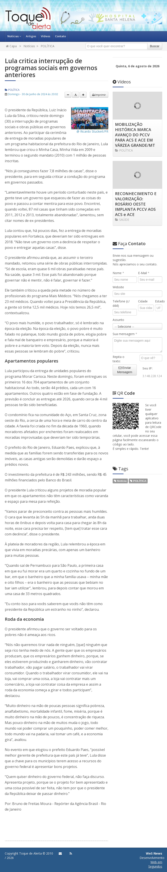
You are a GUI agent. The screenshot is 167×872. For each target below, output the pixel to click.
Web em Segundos (155, 864)
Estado (158, 301)
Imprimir (99, 94)
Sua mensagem (125, 334)
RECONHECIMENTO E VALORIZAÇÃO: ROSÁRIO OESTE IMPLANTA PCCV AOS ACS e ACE (136, 204)
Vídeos (45, 36)
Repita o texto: (118, 359)
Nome (118, 273)
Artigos (31, 36)
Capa (11, 46)
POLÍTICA (47, 46)
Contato (60, 36)
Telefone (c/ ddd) (121, 303)
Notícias (14, 36)
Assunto (118, 320)
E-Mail (143, 273)
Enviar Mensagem (124, 370)
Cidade (143, 301)
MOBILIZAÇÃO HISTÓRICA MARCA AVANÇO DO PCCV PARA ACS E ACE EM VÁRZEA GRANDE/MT (135, 135)
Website (118, 287)
